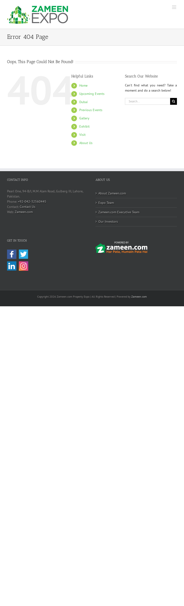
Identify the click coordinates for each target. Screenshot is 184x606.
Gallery (84, 118)
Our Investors (108, 221)
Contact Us (27, 207)
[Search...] (147, 101)
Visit (82, 135)
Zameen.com (24, 212)
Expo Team (106, 203)
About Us (85, 143)
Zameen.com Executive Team (118, 212)
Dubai (83, 102)
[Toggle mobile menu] (174, 7)
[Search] (173, 101)
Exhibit (84, 126)
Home (83, 85)
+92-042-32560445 (32, 201)
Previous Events (90, 110)
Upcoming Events (91, 94)
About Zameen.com (112, 193)
